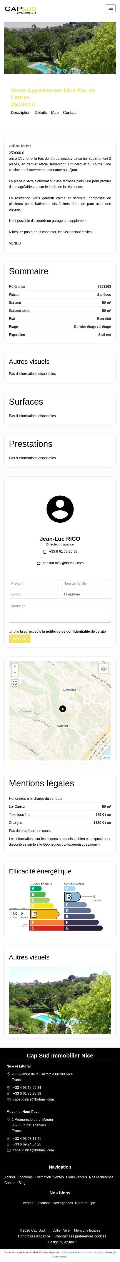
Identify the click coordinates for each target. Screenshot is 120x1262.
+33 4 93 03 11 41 (27, 1139)
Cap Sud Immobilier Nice (60, 1055)
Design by (62, 1242)
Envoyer (20, 638)
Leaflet (106, 757)
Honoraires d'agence (34, 1236)
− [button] (14, 673)
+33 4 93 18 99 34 (27, 1087)
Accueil (20, 10)
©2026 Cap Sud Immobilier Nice (45, 1230)
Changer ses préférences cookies (80, 1236)
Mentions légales (87, 1230)
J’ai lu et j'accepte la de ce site (60, 631)
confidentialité (67, 1252)
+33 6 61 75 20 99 (63, 551)
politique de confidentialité (68, 631)
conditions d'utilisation (93, 1252)
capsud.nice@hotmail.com (63, 563)
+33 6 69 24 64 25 (27, 1144)
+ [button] (14, 666)
